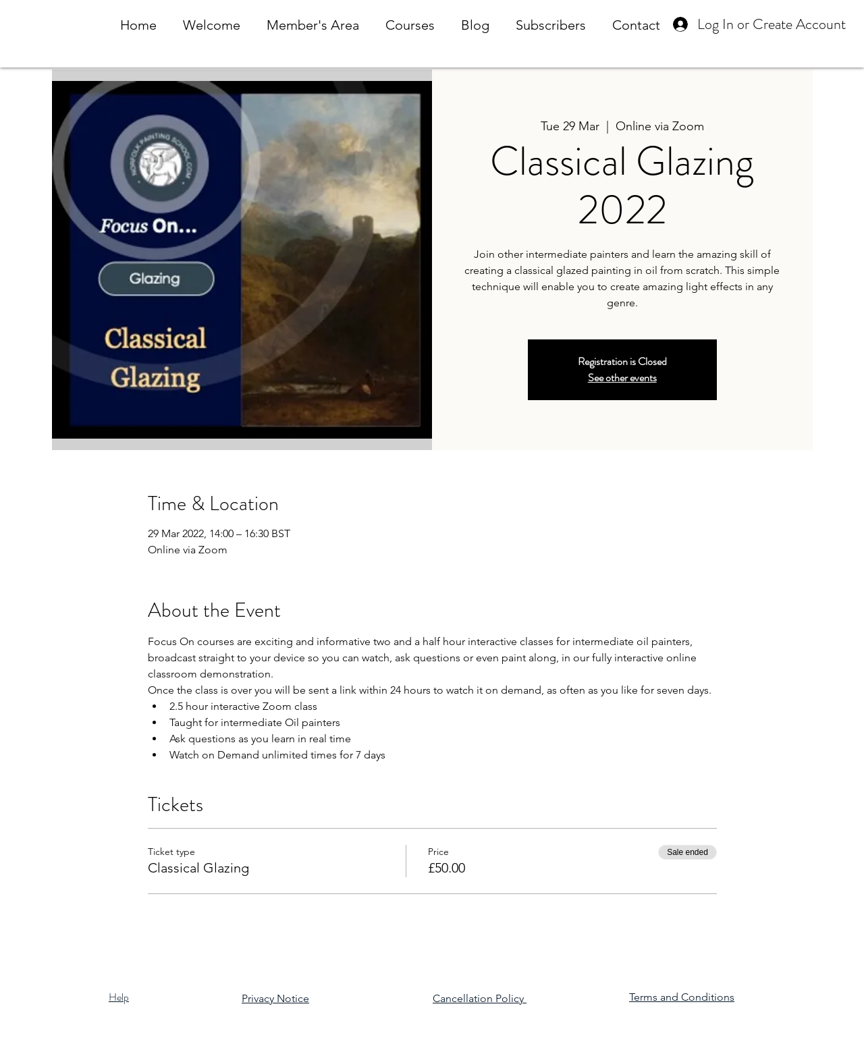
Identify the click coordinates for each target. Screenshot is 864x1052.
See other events (622, 377)
